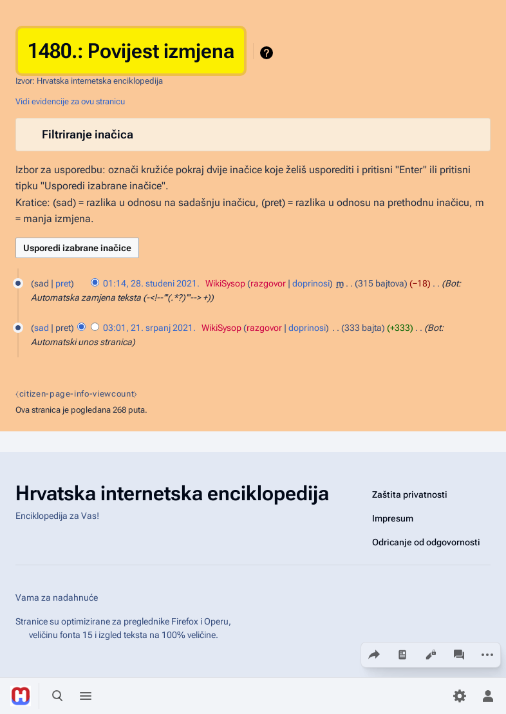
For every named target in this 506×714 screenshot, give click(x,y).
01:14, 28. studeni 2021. (151, 283)
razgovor (268, 283)
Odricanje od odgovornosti (426, 542)
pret (63, 283)
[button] (253, 134)
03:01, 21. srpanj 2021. (149, 328)
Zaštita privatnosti (409, 494)
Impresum (392, 518)
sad (41, 328)
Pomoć (268, 52)
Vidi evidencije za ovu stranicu (70, 101)
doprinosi (311, 283)
